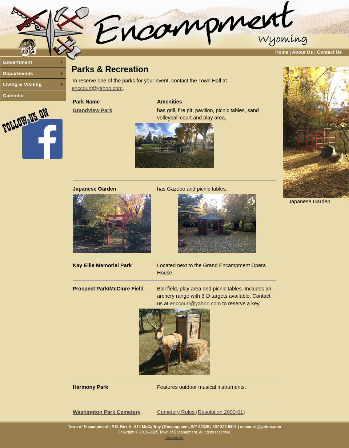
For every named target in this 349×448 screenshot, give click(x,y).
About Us (302, 52)
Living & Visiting (22, 84)
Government (17, 62)
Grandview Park (92, 110)
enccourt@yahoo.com (97, 88)
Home (281, 52)
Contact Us (329, 52)
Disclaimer (174, 437)
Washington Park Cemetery (107, 412)
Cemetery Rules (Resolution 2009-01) (201, 412)
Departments (18, 73)
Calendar (13, 95)
